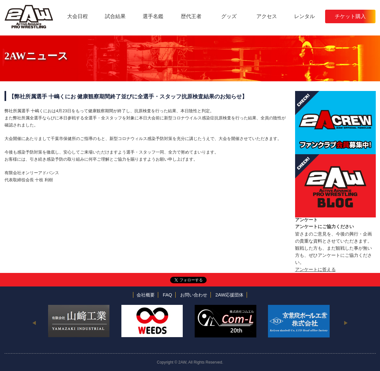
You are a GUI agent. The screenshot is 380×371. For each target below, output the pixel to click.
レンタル (304, 16)
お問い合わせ (193, 294)
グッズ (229, 16)
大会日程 (77, 16)
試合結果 (115, 16)
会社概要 (146, 294)
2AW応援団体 (229, 294)
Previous (34, 322)
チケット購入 (350, 16)
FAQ (167, 294)
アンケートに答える (315, 269)
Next (346, 322)
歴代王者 (191, 16)
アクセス (266, 16)
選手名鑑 (153, 16)
